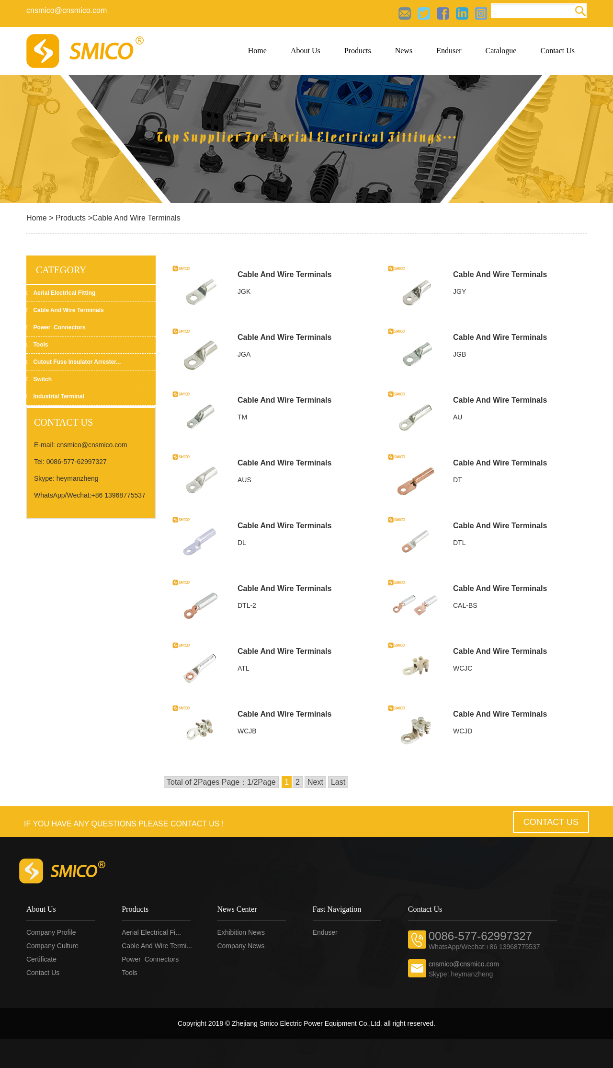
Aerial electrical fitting (60, 293)
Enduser (448, 50)
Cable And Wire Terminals (284, 274)
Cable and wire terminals (65, 310)
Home (257, 50)
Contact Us (557, 50)
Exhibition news (241, 932)
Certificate (41, 959)
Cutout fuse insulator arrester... (73, 362)
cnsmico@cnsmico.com (66, 10)
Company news (240, 946)
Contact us (42, 972)
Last (338, 782)
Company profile (51, 932)
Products (357, 50)
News (403, 50)
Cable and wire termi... (157, 946)
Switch (39, 379)
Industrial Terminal (55, 396)
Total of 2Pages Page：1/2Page (221, 782)
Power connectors (56, 327)
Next (315, 782)
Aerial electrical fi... (151, 932)
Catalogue (501, 50)
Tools (37, 344)
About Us (305, 50)
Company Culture (52, 946)
